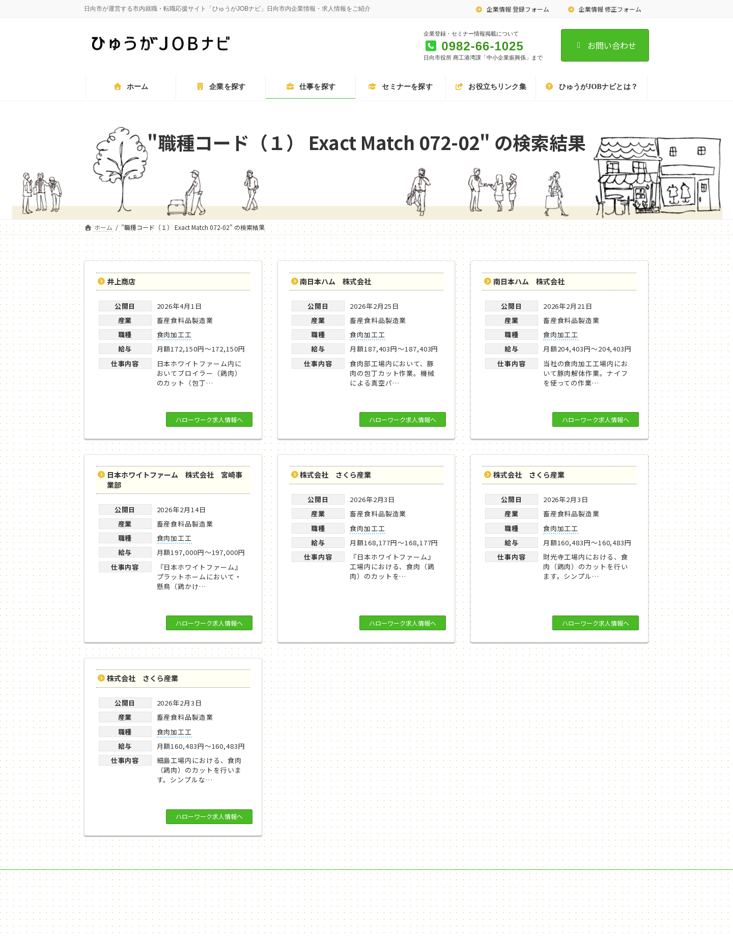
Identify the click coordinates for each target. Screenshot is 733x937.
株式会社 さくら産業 (335, 475)
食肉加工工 (174, 334)
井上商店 (121, 281)
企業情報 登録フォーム (512, 9)
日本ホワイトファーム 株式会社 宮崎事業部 (174, 480)
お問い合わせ (605, 45)
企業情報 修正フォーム (604, 9)
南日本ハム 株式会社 (335, 281)
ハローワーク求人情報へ (209, 419)
